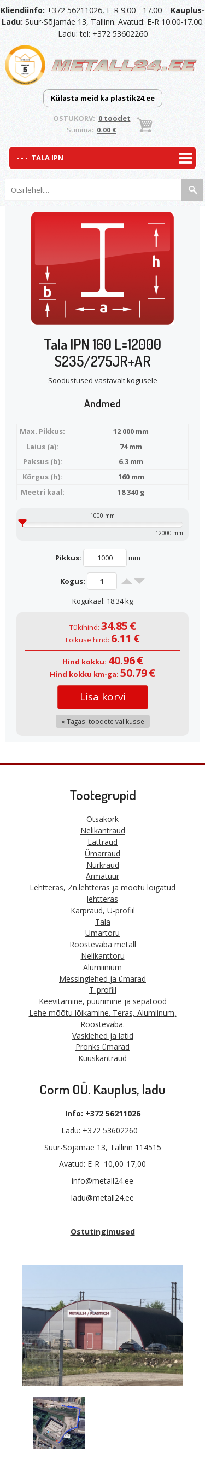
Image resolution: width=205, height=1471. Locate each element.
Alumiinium (102, 967)
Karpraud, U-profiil (103, 910)
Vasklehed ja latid (102, 1035)
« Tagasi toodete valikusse (102, 721)
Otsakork (102, 819)
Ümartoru (102, 933)
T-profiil (102, 989)
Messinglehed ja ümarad (102, 979)
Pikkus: (68, 558)
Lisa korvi (103, 697)
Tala (102, 922)
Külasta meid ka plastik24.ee (103, 98)
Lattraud (102, 842)
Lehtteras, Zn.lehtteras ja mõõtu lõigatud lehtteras (102, 893)
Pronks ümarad (102, 1046)
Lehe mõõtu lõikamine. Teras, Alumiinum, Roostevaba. (103, 1018)
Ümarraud (102, 853)
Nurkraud (102, 865)
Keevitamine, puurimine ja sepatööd (103, 1001)
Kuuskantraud (102, 1058)
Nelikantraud (102, 830)
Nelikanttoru (103, 956)
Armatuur (102, 876)
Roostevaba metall (102, 944)
